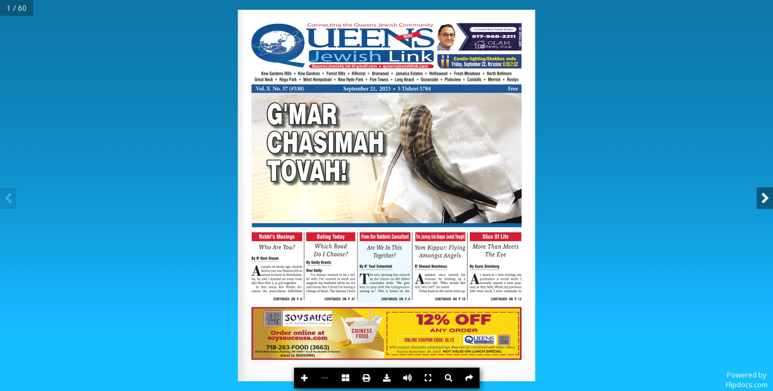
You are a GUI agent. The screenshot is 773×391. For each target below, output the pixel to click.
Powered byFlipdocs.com (747, 379)
